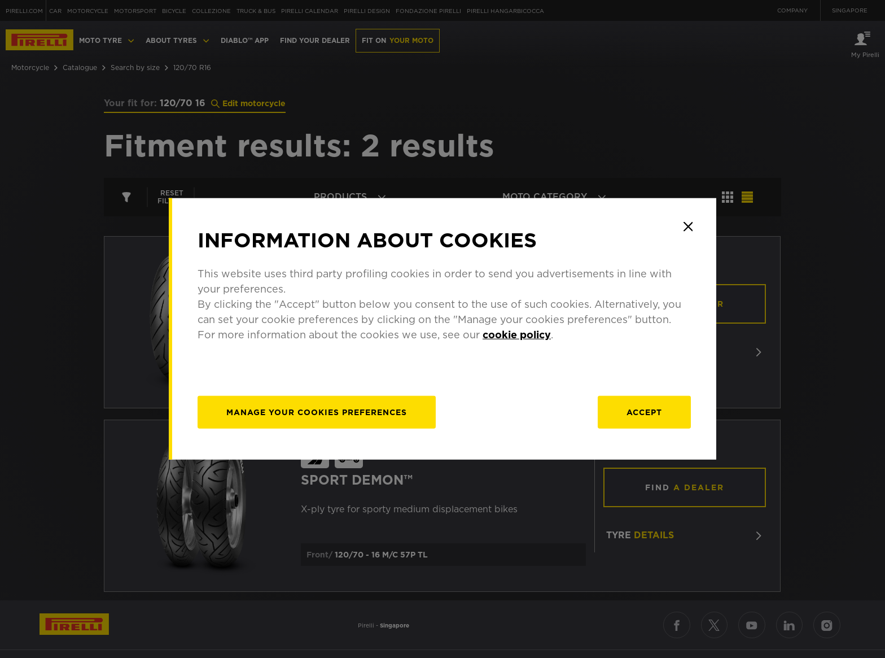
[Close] (688, 226)
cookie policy (517, 335)
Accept (644, 412)
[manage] (317, 412)
